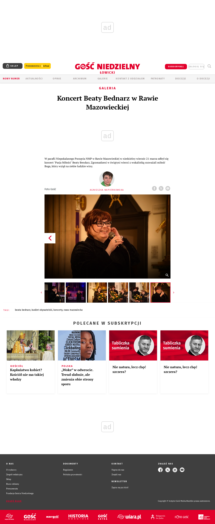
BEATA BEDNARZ (22, 310)
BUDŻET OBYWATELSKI (42, 310)
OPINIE (57, 78)
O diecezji (203, 78)
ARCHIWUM (80, 78)
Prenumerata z (37, 66)
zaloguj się (196, 66)
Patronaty (158, 78)
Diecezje (180, 78)
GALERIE (103, 78)
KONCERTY (57, 310)
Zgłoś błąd (14, 501)
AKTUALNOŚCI (34, 78)
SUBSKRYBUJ (176, 66)
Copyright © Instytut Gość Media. (172, 501)
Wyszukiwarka (209, 66)
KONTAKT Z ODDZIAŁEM (130, 78)
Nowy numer (11, 78)
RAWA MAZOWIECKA (73, 310)
